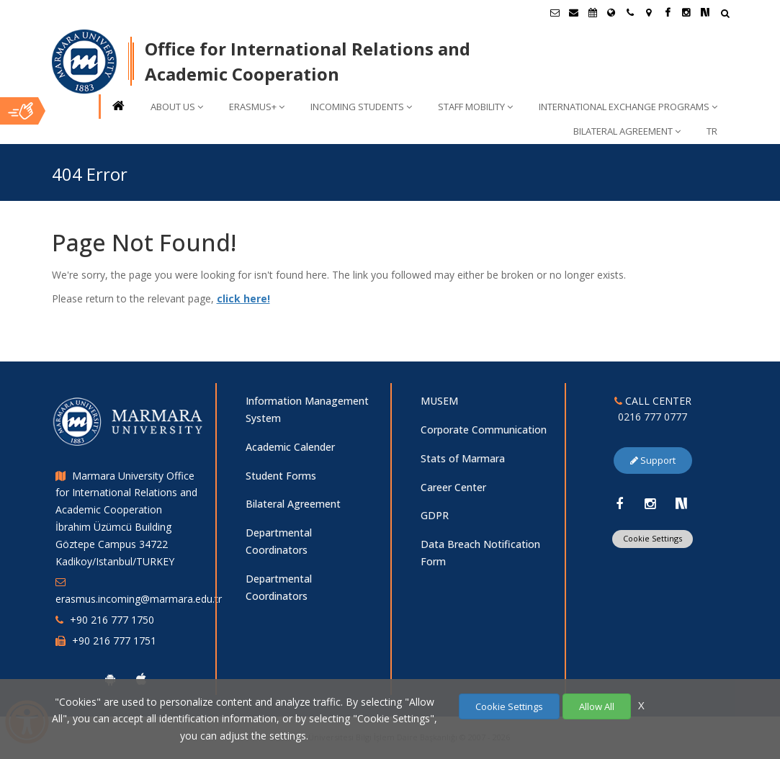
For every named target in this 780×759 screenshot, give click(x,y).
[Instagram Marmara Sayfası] (686, 12)
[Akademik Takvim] (593, 12)
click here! (243, 298)
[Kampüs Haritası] (649, 12)
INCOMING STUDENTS (361, 106)
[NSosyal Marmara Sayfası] (705, 12)
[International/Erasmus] (611, 12)
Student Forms (281, 475)
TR (712, 131)
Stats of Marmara (463, 458)
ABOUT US (177, 106)
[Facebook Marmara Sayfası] (667, 12)
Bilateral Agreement (293, 504)
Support (653, 460)
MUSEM (439, 401)
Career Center (453, 487)
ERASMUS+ (256, 106)
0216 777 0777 (652, 416)
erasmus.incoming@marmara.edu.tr (138, 599)
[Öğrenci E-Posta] (555, 12)
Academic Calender (290, 447)
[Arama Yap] (725, 15)
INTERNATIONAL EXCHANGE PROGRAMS (628, 106)
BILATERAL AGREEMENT (627, 131)
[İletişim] (630, 12)
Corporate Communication (484, 429)
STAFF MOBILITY (475, 106)
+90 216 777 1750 (112, 619)
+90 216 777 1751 (114, 640)
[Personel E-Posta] (574, 12)
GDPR (435, 515)
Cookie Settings (652, 538)
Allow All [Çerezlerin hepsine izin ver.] (596, 706)
